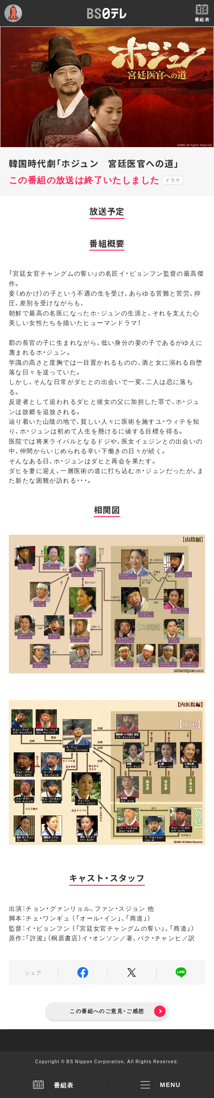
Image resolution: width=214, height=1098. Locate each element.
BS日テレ (107, 13)
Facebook (83, 972)
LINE (181, 972)
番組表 (53, 1085)
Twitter (131, 972)
